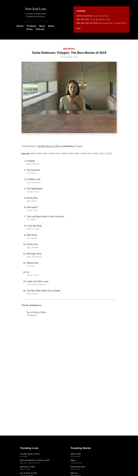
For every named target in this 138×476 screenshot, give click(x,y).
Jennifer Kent (33, 192)
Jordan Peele (33, 275)
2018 (70, 153)
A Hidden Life (33, 179)
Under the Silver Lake (38, 281)
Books (51, 26)
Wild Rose (32, 235)
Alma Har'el (32, 201)
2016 (83, 153)
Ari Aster (30, 266)
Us (28, 272)
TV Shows (31, 26)
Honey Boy (32, 198)
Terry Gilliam (32, 294)
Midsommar (33, 263)
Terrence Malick (34, 182)
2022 (51, 153)
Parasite (31, 161)
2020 (64, 153)
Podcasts (40, 29)
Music (42, 26)
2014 (89, 153)
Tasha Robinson (29, 146)
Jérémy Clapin (33, 229)
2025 (32, 153)
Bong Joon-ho (33, 164)
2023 (45, 153)
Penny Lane (32, 210)
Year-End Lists (35, 9)
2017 (77, 153)
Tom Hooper (32, 238)
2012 (102, 153)
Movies (20, 26)
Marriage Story (34, 253)
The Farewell (33, 170)
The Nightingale (35, 188)
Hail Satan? (32, 207)
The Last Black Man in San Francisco (45, 216)
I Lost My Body (34, 225)
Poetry (29, 29)
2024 (38, 153)
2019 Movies (69, 49)
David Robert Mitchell (36, 284)
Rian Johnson (33, 247)
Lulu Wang (31, 173)
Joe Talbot (31, 219)
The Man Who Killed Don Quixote (43, 290)
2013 (96, 153)
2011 (108, 153)
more (78, 28)
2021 (58, 153)
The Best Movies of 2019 (48, 146)
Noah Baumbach (34, 257)
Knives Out (32, 244)
